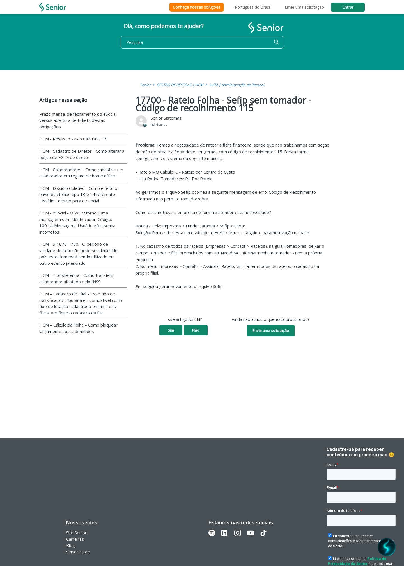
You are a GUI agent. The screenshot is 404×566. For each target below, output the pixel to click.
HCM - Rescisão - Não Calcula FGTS (73, 139)
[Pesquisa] (202, 42)
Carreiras (75, 539)
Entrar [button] (348, 7)
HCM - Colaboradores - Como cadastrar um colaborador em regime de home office (81, 173)
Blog (70, 545)
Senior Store (78, 551)
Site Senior (76, 532)
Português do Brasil (253, 7)
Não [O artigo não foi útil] (195, 330)
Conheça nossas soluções (196, 7)
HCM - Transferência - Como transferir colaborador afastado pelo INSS (76, 278)
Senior (145, 84)
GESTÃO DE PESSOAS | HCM (180, 84)
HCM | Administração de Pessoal (236, 84)
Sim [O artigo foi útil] (171, 330)
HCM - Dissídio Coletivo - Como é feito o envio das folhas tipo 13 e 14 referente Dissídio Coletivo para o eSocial (78, 194)
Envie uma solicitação (304, 7)
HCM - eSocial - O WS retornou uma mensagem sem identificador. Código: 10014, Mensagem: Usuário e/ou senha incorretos (77, 222)
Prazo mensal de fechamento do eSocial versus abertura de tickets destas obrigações (77, 120)
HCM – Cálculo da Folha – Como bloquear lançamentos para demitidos (78, 328)
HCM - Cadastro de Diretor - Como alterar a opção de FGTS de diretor (81, 154)
